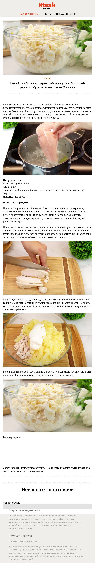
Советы (46, 14)
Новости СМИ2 (11, 502)
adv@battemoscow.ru (28, 541)
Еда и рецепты (29, 14)
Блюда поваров (65, 14)
